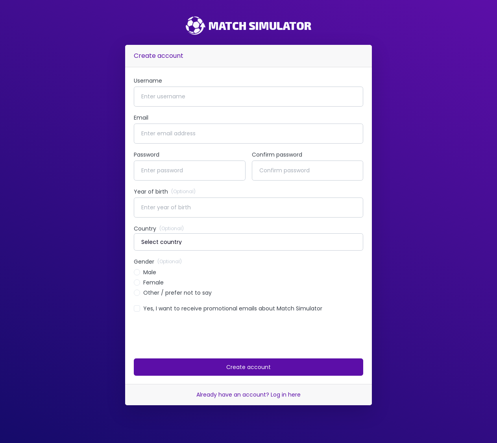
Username (148, 81)
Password (146, 155)
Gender (158, 262)
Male (149, 272)
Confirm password (277, 155)
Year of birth (165, 192)
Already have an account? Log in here (248, 395)
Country (159, 229)
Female (153, 282)
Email (141, 118)
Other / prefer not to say (177, 293)
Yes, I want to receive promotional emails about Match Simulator (232, 308)
